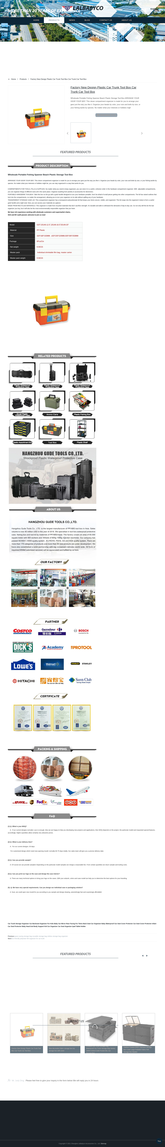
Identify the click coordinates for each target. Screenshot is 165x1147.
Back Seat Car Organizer (92, 924)
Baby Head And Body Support (33, 926)
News (72, 35)
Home (36, 35)
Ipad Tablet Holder (79, 926)
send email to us (106, 115)
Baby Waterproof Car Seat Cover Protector (117, 924)
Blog (87, 35)
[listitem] (82, 132)
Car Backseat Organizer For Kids (41, 924)
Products (54, 35)
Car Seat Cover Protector (142, 924)
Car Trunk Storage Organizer (18, 924)
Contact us (105, 35)
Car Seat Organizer (65, 926)
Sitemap (103, 1143)
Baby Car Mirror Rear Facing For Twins (68, 924)
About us (127, 35)
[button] (10, 9)
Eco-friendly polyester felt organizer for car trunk (28, 938)
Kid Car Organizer (51, 926)
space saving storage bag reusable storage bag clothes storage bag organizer (41, 936)
